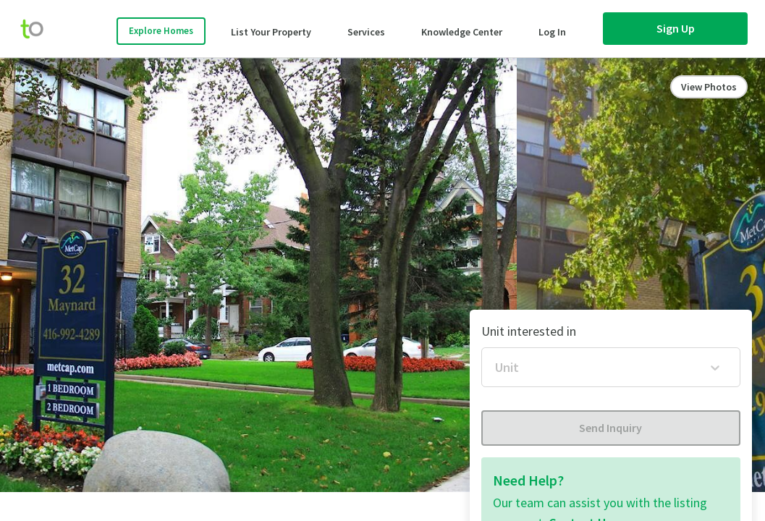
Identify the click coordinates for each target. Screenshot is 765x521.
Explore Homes (161, 31)
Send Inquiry (610, 427)
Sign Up (675, 28)
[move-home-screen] (39, 28)
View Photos (709, 86)
